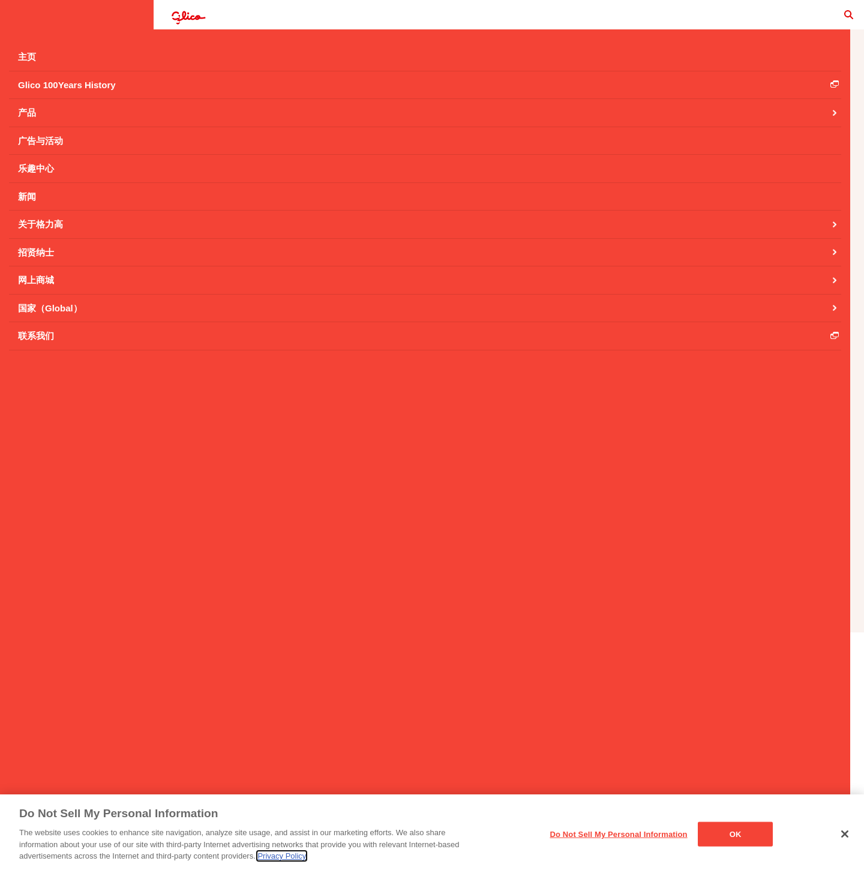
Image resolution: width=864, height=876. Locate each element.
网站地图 (623, 727)
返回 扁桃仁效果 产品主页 (508, 426)
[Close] (845, 834)
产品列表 (508, 629)
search (828, 21)
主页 (313, 727)
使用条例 (425, 727)
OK (736, 834)
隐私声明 (485, 727)
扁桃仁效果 (256, 79)
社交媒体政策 (554, 727)
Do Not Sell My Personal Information (618, 834)
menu (21, 21)
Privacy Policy (281, 856)
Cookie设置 (689, 727)
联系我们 (365, 727)
